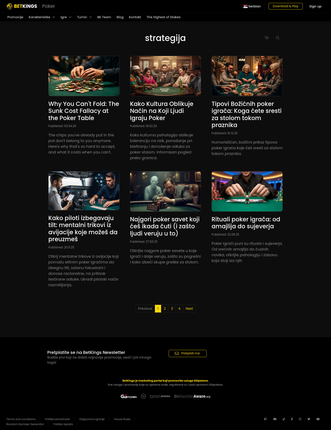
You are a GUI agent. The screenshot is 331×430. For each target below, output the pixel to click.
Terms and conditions (21, 419)
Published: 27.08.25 (144, 242)
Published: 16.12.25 (224, 133)
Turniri (84, 17)
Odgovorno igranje (92, 419)
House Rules (122, 419)
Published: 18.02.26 (143, 126)
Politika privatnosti (57, 419)
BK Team (104, 17)
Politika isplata (63, 424)
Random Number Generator (25, 424)
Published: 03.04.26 (62, 126)
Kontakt (135, 17)
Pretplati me (187, 353)
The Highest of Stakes (163, 17)
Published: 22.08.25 (225, 234)
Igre (66, 17)
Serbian (252, 6)
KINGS (31, 6)
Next (189, 308)
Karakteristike (42, 17)
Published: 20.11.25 (61, 247)
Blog (120, 17)
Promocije (15, 17)
